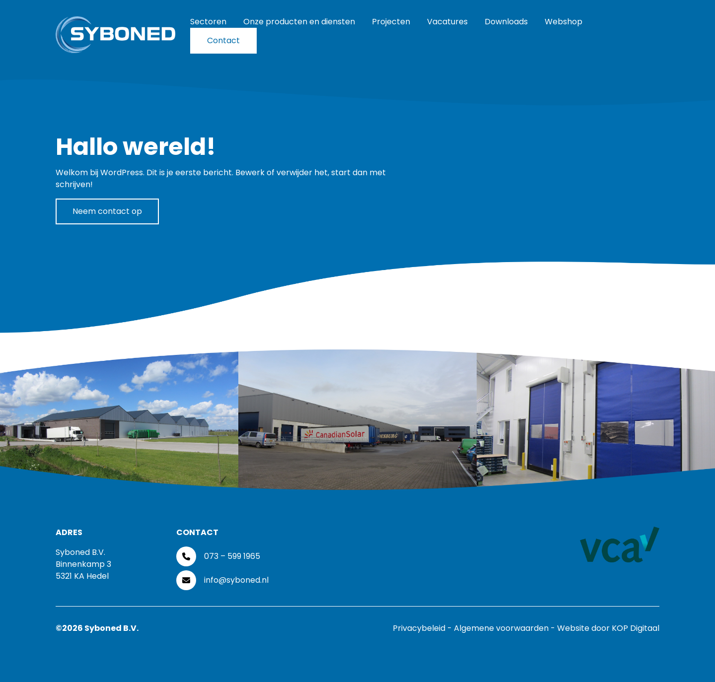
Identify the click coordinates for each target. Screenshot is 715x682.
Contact (223, 40)
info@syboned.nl (236, 580)
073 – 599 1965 (232, 556)
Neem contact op (107, 211)
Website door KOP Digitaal (608, 628)
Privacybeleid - (423, 628)
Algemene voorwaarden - (505, 628)
